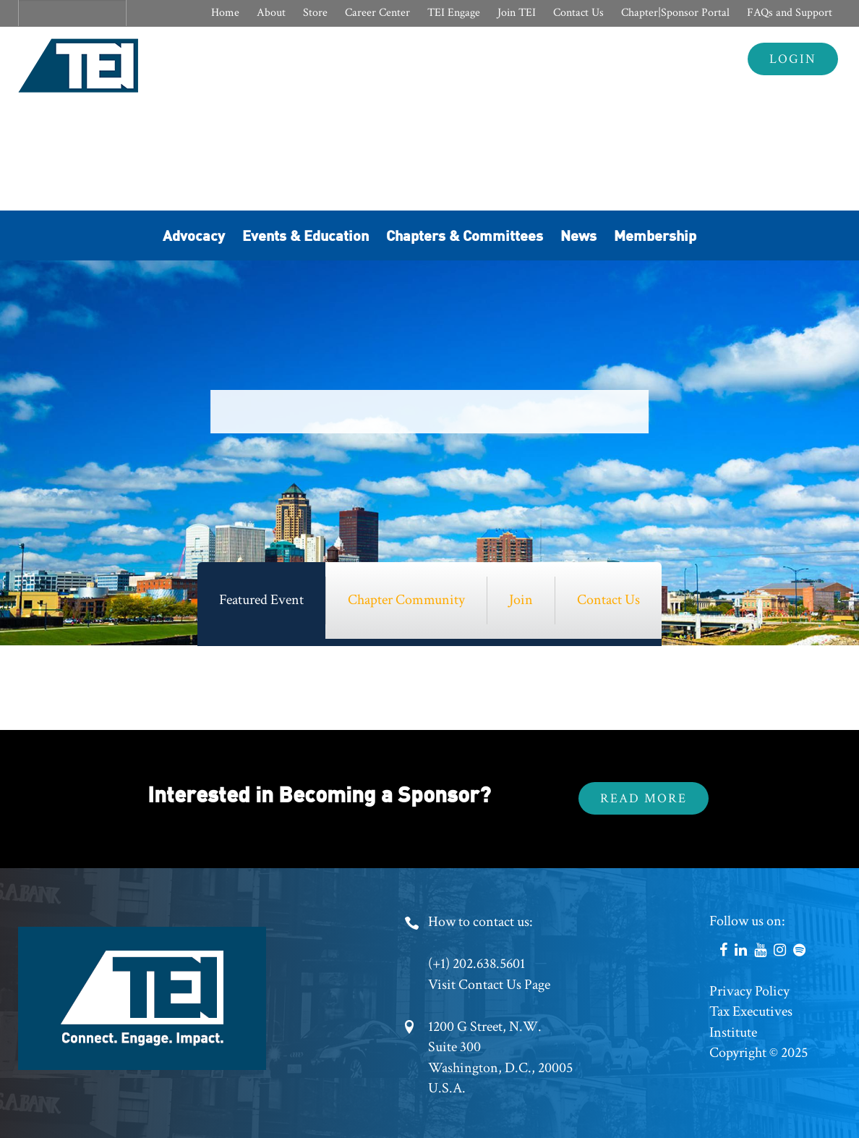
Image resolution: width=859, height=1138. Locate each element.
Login (792, 59)
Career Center (377, 12)
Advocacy (194, 234)
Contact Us (578, 12)
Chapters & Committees (464, 234)
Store (315, 12)
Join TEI (516, 12)
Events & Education (305, 234)
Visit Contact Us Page (489, 984)
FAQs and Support (789, 12)
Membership (655, 234)
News (578, 234)
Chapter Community (406, 599)
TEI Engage (453, 12)
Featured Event (261, 599)
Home (225, 12)
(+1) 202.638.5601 (476, 963)
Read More (643, 798)
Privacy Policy (749, 991)
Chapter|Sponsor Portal (675, 12)
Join (521, 599)
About (271, 12)
